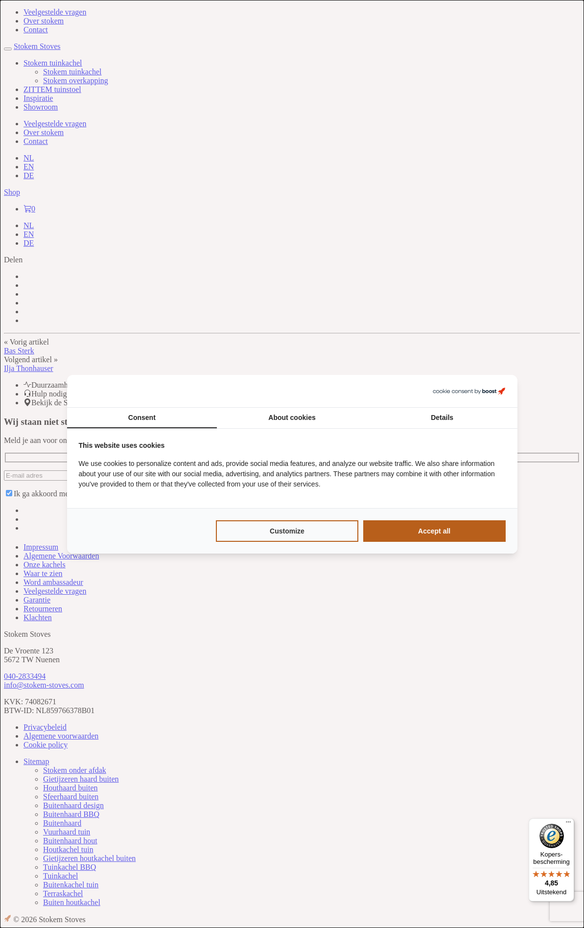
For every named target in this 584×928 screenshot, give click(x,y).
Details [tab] (442, 417)
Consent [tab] (142, 417)
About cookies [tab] (291, 417)
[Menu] (568, 824)
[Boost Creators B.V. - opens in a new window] (469, 391)
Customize (287, 531)
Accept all (434, 531)
